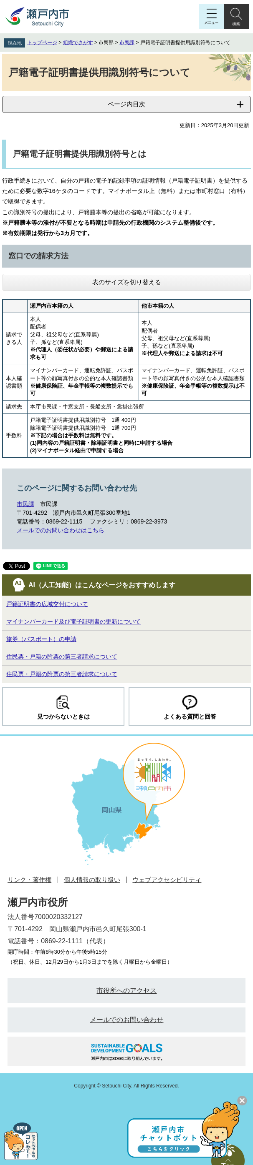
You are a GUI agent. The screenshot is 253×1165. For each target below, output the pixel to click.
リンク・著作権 (29, 879)
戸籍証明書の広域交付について (47, 604)
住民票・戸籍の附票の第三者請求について (61, 656)
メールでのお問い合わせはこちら (60, 530)
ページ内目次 (126, 104)
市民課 (126, 42)
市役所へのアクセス (126, 990)
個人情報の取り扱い (92, 879)
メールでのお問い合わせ (126, 1019)
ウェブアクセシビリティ (166, 879)
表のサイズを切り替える (126, 282)
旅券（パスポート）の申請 (41, 639)
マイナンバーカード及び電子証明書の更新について (73, 621)
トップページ (42, 42)
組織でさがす (78, 42)
